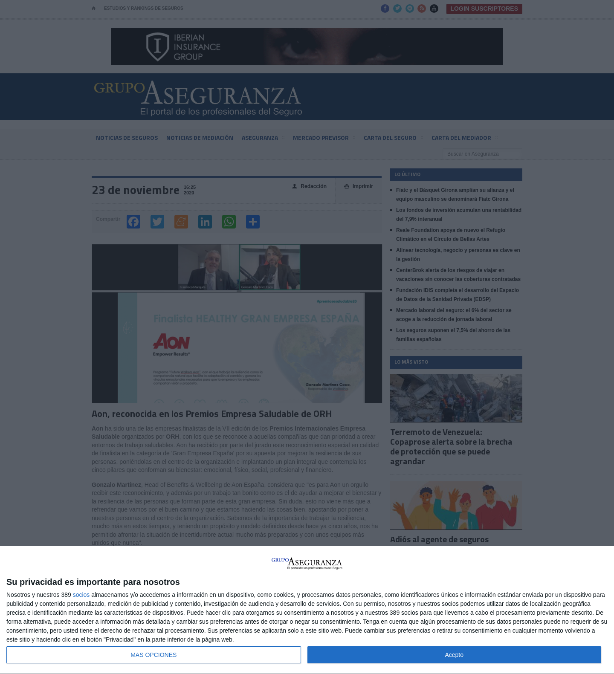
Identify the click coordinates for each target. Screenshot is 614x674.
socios (81, 595)
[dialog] (307, 610)
